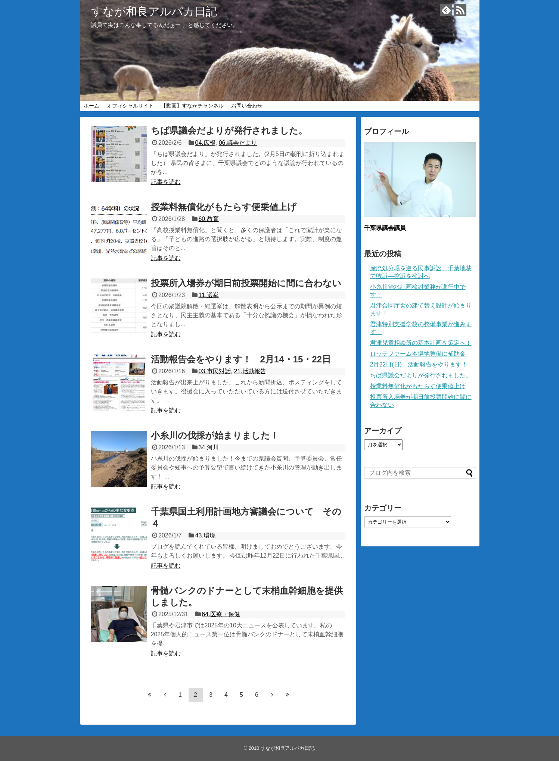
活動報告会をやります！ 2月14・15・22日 (241, 359)
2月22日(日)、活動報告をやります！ (419, 364)
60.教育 (208, 219)
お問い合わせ (247, 106)
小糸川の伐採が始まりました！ (215, 435)
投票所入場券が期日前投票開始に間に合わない (246, 283)
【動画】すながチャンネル (192, 106)
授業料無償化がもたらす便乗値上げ (223, 207)
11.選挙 (208, 295)
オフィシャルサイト (130, 106)
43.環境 (205, 535)
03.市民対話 (214, 371)
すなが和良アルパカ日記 (154, 11)
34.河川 (208, 447)
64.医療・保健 (221, 614)
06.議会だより (238, 143)
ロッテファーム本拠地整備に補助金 (418, 353)
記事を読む (166, 182)
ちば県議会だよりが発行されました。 (229, 130)
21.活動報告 (250, 371)
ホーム (91, 106)
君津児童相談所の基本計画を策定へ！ (421, 343)
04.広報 (205, 143)
